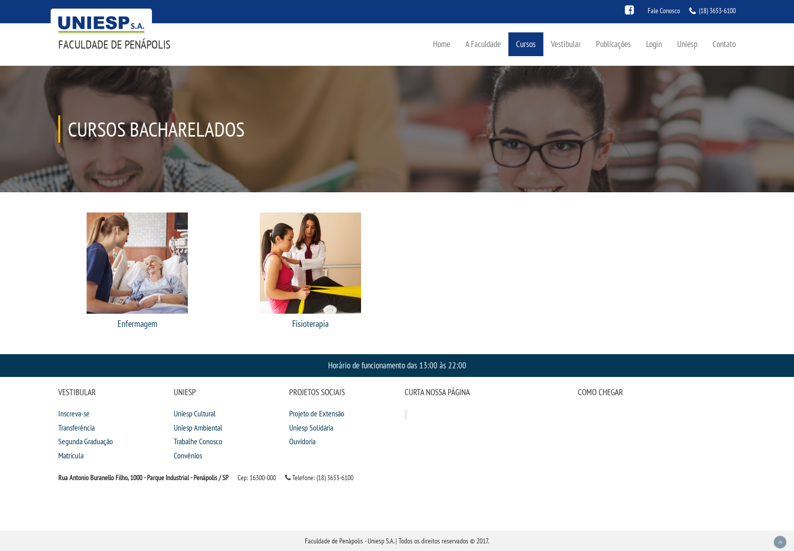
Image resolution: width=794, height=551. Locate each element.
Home (441, 44)
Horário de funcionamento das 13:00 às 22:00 (397, 365)
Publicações (613, 44)
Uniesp (687, 44)
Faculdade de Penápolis (114, 44)
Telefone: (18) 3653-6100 (319, 477)
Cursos (526, 44)
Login (654, 44)
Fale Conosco (664, 10)
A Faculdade (483, 44)
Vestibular (566, 44)
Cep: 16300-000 (256, 477)
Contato (724, 44)
